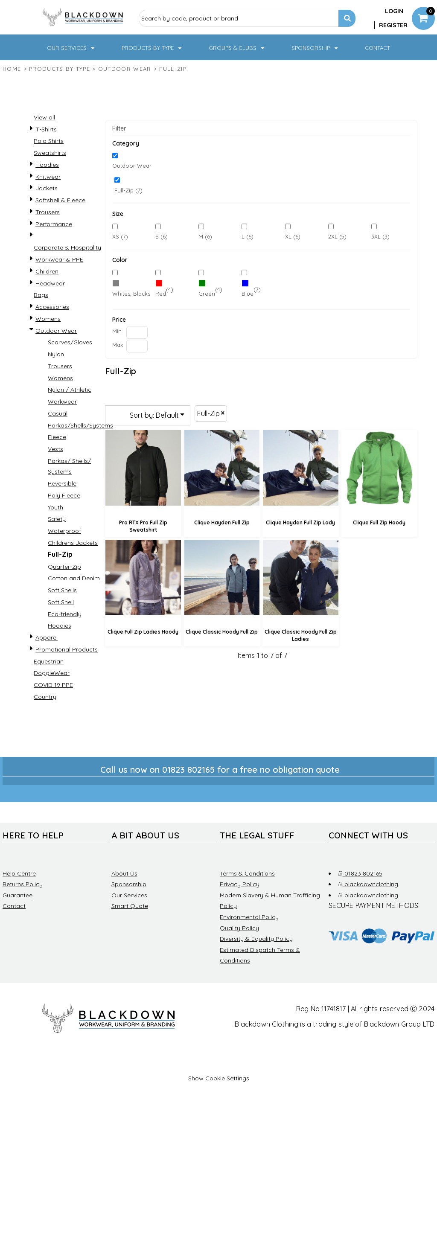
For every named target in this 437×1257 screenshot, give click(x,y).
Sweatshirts (50, 153)
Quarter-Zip (64, 566)
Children (46, 271)
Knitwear (48, 176)
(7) (131, 289)
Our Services (129, 895)
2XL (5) (337, 236)
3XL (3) (380, 236)
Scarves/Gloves (70, 342)
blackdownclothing (368, 884)
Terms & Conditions (247, 873)
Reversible (62, 483)
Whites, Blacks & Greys (142, 293)
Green (206, 293)
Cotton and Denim (74, 578)
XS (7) (120, 236)
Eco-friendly (65, 614)
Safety (57, 519)
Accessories (52, 307)
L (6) (247, 236)
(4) (164, 289)
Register (393, 25)
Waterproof (64, 531)
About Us (124, 873)
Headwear (50, 283)
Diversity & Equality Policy (256, 939)
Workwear (62, 401)
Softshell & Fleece (60, 200)
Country (45, 697)
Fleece (57, 437)
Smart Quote (129, 906)
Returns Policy (23, 884)
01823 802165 (360, 873)
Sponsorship (128, 884)
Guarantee (17, 895)
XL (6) (292, 236)
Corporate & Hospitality (67, 247)
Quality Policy (239, 928)
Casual (57, 413)
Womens (48, 319)
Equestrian (49, 661)
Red (160, 293)
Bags (41, 295)
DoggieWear (52, 673)
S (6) (161, 236)
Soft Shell (61, 602)
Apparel (46, 637)
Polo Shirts (49, 141)
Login (394, 11)
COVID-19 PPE (53, 685)
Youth (55, 507)
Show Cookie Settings (218, 1078)
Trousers (47, 212)
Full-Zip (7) (128, 190)
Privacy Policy (239, 884)
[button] (71, 47)
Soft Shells (62, 590)
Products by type (59, 68)
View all (44, 117)
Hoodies (47, 165)
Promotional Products (66, 649)
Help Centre (19, 873)
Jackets (46, 188)
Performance (53, 224)
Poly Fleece (64, 495)
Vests (55, 449)
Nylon (56, 354)
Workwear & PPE (59, 259)
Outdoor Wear (124, 68)
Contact (14, 906)
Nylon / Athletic (69, 389)
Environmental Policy (249, 917)
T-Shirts (46, 129)
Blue (247, 293)
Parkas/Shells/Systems (80, 425)
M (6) (205, 236)
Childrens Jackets (73, 543)
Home (12, 68)
